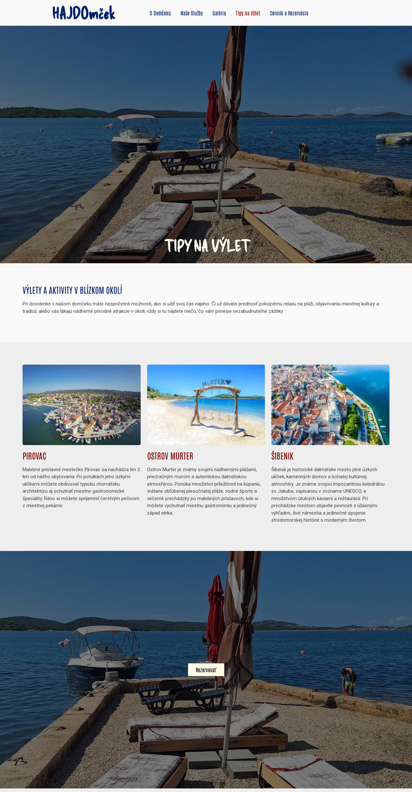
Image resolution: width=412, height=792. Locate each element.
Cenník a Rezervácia (289, 13)
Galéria (219, 13)
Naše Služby (192, 13)
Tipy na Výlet (248, 13)
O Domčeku (160, 13)
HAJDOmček (83, 13)
